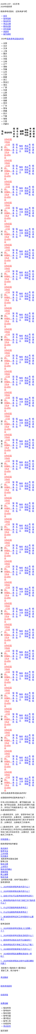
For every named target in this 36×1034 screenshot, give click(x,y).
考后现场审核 (26, 148)
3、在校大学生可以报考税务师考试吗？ (17, 896)
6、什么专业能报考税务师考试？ (14, 912)
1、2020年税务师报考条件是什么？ (15, 887)
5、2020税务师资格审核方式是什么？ (16, 949)
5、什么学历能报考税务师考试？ (14, 907)
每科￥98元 (21, 148)
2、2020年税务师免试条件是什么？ (15, 891)
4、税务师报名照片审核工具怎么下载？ (17, 945)
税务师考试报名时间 (15, 39)
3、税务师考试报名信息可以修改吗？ (16, 940)
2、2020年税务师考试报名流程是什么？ (17, 935)
